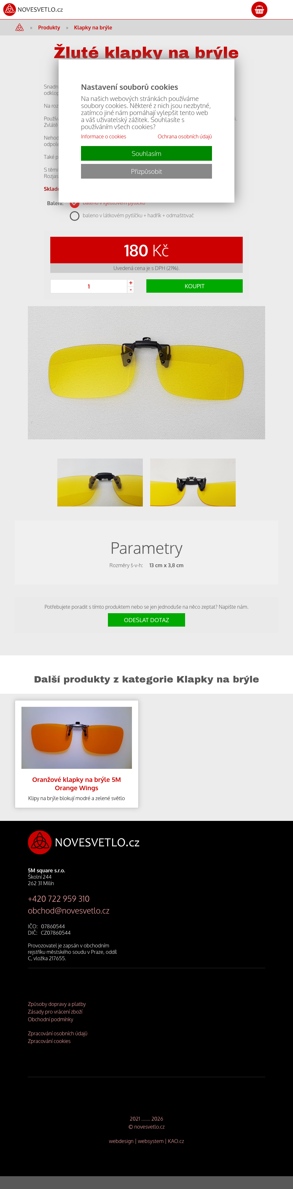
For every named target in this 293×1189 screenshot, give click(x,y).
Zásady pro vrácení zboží (55, 1024)
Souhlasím (146, 153)
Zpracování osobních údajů (57, 1046)
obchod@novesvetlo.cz (69, 923)
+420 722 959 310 (59, 911)
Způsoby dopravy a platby (57, 1017)
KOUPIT (195, 286)
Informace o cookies (103, 136)
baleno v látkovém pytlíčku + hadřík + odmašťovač (138, 215)
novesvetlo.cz (149, 1139)
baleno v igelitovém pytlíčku (114, 202)
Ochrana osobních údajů (185, 136)
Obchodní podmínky (50, 1032)
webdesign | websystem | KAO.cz (146, 1154)
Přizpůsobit (146, 171)
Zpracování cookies (49, 1054)
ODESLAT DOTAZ (146, 632)
